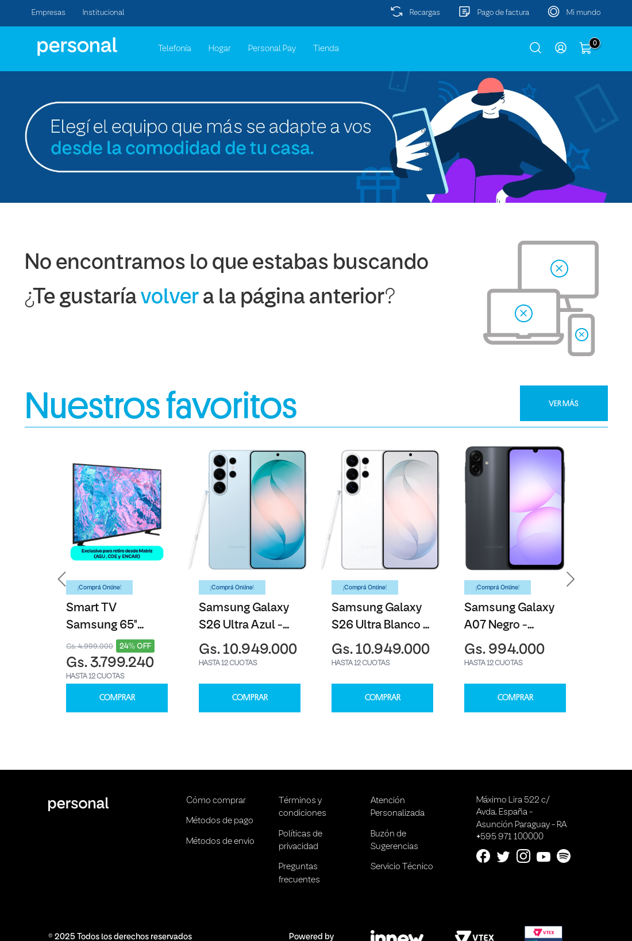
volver (170, 297)
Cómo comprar (216, 801)
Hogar (220, 49)
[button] (62, 579)
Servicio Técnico (402, 867)
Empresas (48, 13)
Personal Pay (272, 49)
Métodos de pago (219, 821)
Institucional (104, 13)
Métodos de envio (220, 842)
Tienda (326, 49)
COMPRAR (117, 697)
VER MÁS (564, 403)
